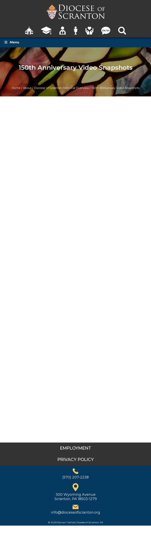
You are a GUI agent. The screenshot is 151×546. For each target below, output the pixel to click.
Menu (11, 42)
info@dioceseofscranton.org (75, 512)
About (27, 88)
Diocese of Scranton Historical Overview (61, 88)
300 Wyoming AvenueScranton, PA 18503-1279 (75, 496)
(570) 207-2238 (75, 477)
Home (16, 88)
